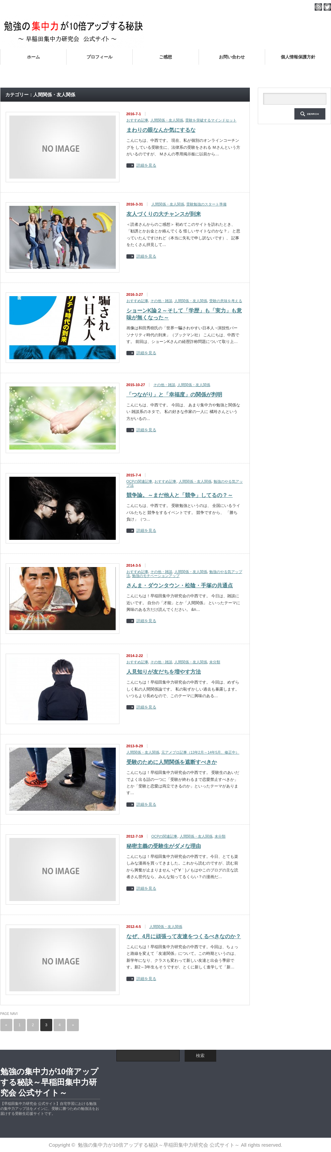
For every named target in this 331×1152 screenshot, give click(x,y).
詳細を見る (146, 165)
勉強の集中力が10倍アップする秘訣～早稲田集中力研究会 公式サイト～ (49, 1082)
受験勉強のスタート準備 (206, 204)
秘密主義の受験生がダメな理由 (163, 846)
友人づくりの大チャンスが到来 (163, 214)
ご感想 (165, 56)
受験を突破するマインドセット (211, 120)
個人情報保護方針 (298, 56)
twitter (327, 7)
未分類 (214, 662)
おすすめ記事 (137, 120)
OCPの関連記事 (139, 481)
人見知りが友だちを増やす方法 (163, 672)
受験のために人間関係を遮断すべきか (171, 762)
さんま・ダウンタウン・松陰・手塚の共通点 (179, 585)
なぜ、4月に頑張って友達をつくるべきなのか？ (183, 936)
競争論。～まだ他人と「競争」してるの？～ (179, 495)
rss (318, 7)
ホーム (33, 56)
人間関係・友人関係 (166, 120)
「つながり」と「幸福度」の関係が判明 (174, 394)
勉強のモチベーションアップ (156, 576)
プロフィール (99, 56)
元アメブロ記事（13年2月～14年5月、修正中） (200, 752)
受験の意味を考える (225, 301)
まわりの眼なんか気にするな (161, 130)
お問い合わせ (232, 56)
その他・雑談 (161, 301)
